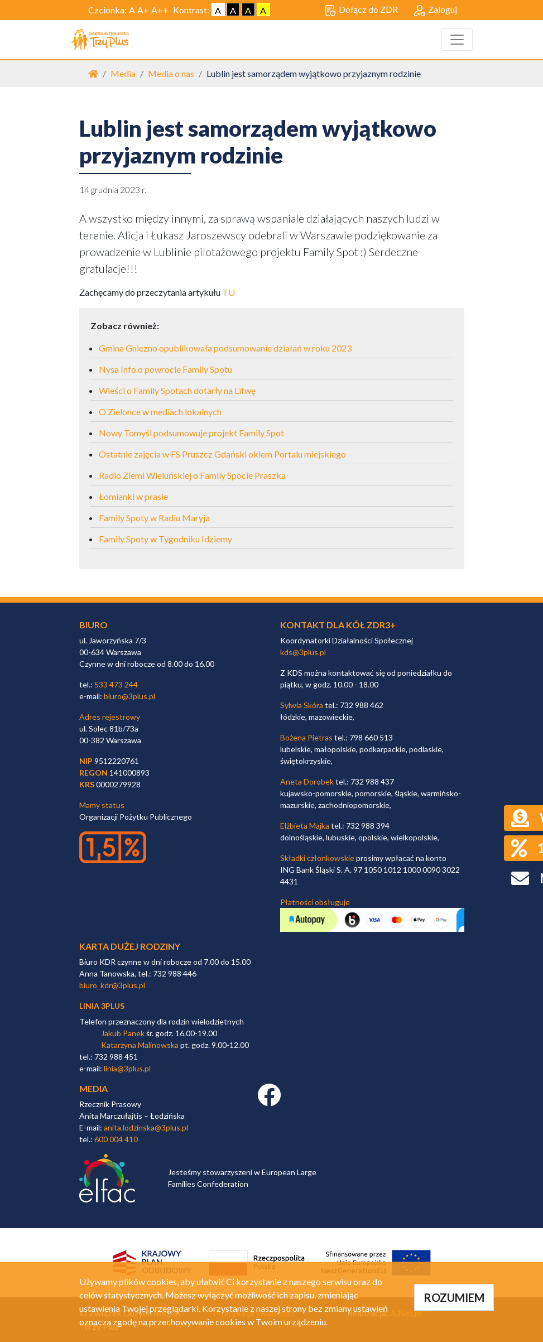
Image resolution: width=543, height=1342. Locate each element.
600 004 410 (116, 1139)
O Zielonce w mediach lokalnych (160, 411)
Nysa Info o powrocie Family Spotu (165, 369)
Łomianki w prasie (133, 496)
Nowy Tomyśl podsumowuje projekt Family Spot (191, 432)
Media (123, 73)
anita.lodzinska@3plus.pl (146, 1127)
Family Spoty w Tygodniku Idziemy (165, 538)
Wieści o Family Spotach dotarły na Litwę (177, 390)
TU (228, 292)
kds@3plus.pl (303, 652)
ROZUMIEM (454, 1297)
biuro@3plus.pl (129, 696)
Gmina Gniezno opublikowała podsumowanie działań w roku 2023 (225, 348)
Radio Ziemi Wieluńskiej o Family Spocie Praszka (192, 475)
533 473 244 (116, 684)
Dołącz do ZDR (361, 10)
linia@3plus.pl (127, 1068)
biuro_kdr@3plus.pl (112, 985)
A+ (143, 9)
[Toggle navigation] (457, 39)
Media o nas (171, 73)
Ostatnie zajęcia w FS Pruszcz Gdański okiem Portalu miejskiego (222, 454)
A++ (160, 9)
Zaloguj (435, 10)
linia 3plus (101, 1006)
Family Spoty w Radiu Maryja (154, 517)
